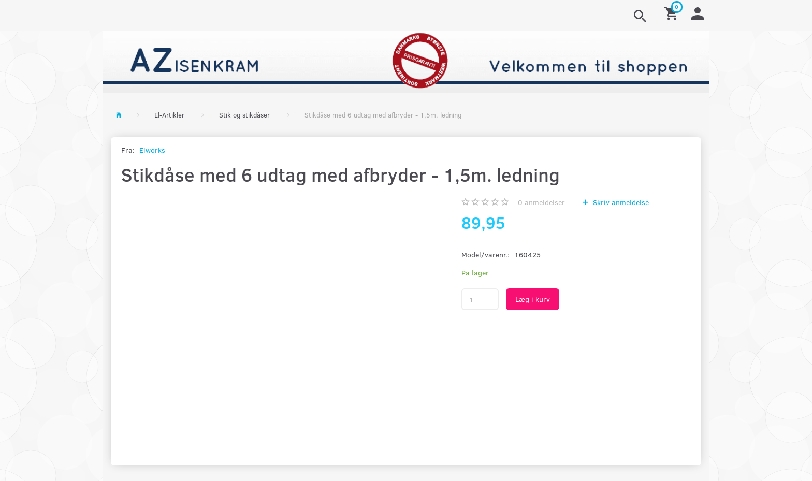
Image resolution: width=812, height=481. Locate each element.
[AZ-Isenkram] (406, 60)
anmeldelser (541, 202)
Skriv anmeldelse (620, 202)
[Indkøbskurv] (672, 12)
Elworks (152, 150)
